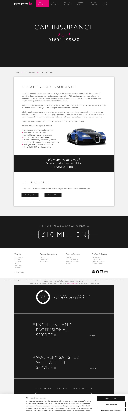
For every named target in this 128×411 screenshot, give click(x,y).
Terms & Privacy (19, 272)
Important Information (73, 261)
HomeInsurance (55, 3)
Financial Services (97, 263)
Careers (16, 263)
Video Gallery (44, 261)
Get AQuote (105, 3)
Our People (17, 261)
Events (42, 257)
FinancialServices (80, 3)
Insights (68, 263)
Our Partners (18, 259)
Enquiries (69, 257)
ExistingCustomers (94, 3)
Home (17, 72)
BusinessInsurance (68, 3)
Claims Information (72, 259)
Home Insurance (97, 259)
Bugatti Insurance (46, 72)
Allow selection (111, 390)
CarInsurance (42, 3)
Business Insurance (98, 261)
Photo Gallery (44, 259)
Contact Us (17, 267)
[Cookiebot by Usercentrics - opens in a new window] (13, 407)
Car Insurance (30, 72)
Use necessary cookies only (111, 396)
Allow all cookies (111, 384)
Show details (105, 407)
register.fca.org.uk (72, 283)
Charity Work (18, 265)
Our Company (18, 257)
